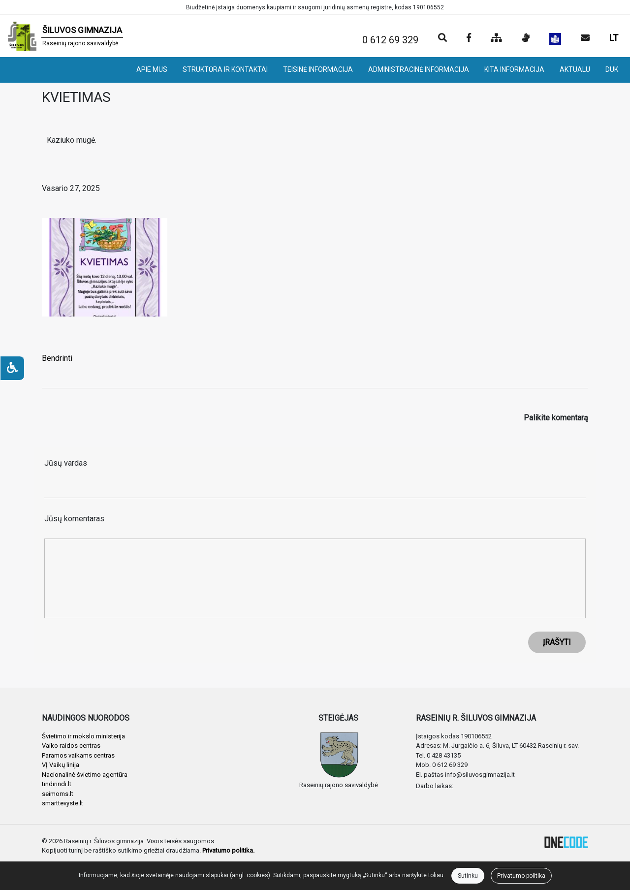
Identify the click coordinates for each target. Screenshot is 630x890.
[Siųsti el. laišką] (585, 38)
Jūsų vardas (65, 463)
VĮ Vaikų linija (60, 764)
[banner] (65, 36)
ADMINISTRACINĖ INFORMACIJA (418, 69)
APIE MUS (151, 69)
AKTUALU (575, 69)
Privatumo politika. (228, 850)
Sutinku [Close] (468, 875)
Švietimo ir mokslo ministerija (83, 736)
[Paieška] (442, 38)
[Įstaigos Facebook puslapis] (469, 38)
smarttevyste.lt (62, 803)
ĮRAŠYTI (557, 642)
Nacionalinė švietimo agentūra (84, 774)
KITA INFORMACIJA (514, 69)
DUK (611, 69)
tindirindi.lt (56, 784)
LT (613, 37)
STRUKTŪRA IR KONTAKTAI (225, 69)
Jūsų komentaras (74, 518)
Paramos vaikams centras (78, 755)
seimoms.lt (57, 793)
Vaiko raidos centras (71, 745)
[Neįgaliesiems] (12, 368)
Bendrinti (57, 358)
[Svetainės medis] (496, 38)
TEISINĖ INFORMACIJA (318, 69)
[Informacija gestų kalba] (526, 38)
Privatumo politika (521, 875)
